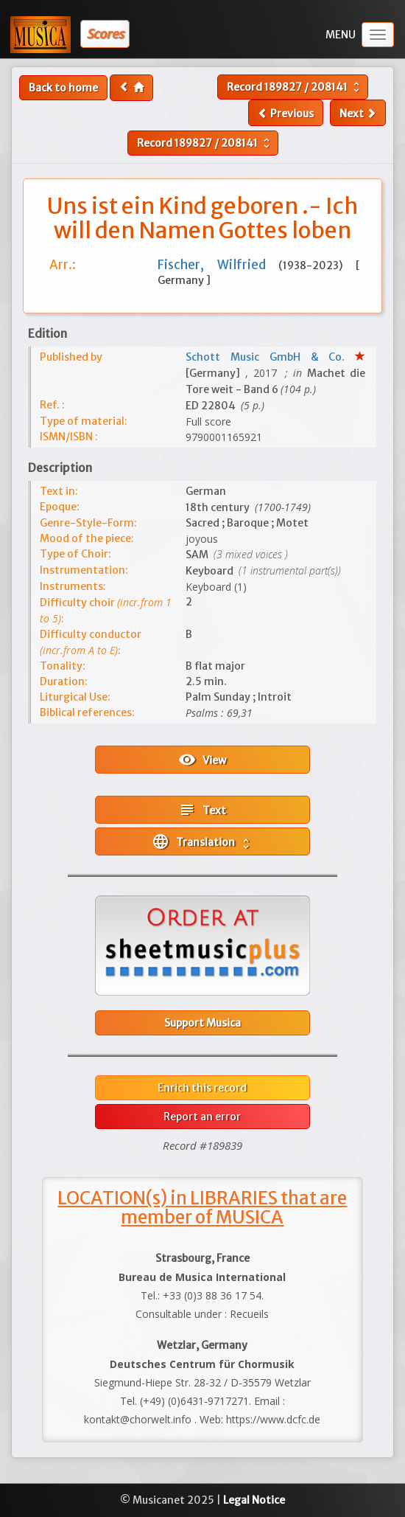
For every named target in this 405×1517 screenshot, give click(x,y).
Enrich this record (202, 1087)
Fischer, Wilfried (218, 265)
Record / (295, 87)
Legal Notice (254, 1500)
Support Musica (202, 1023)
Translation (202, 841)
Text (202, 810)
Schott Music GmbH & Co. (270, 357)
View (202, 759)
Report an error (202, 1116)
